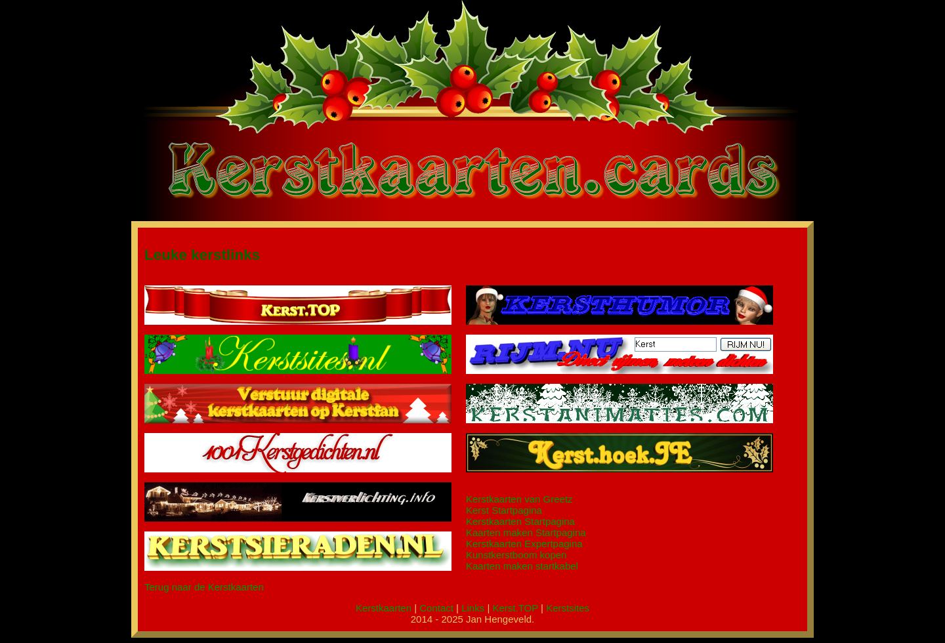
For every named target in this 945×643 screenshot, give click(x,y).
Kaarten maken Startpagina (526, 532)
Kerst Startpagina (504, 510)
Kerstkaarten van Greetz (519, 499)
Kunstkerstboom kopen (516, 554)
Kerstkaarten (383, 607)
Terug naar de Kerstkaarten (204, 586)
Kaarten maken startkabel (522, 565)
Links (472, 607)
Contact (436, 607)
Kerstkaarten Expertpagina (524, 543)
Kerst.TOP (514, 607)
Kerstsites (567, 607)
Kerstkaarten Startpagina (520, 521)
